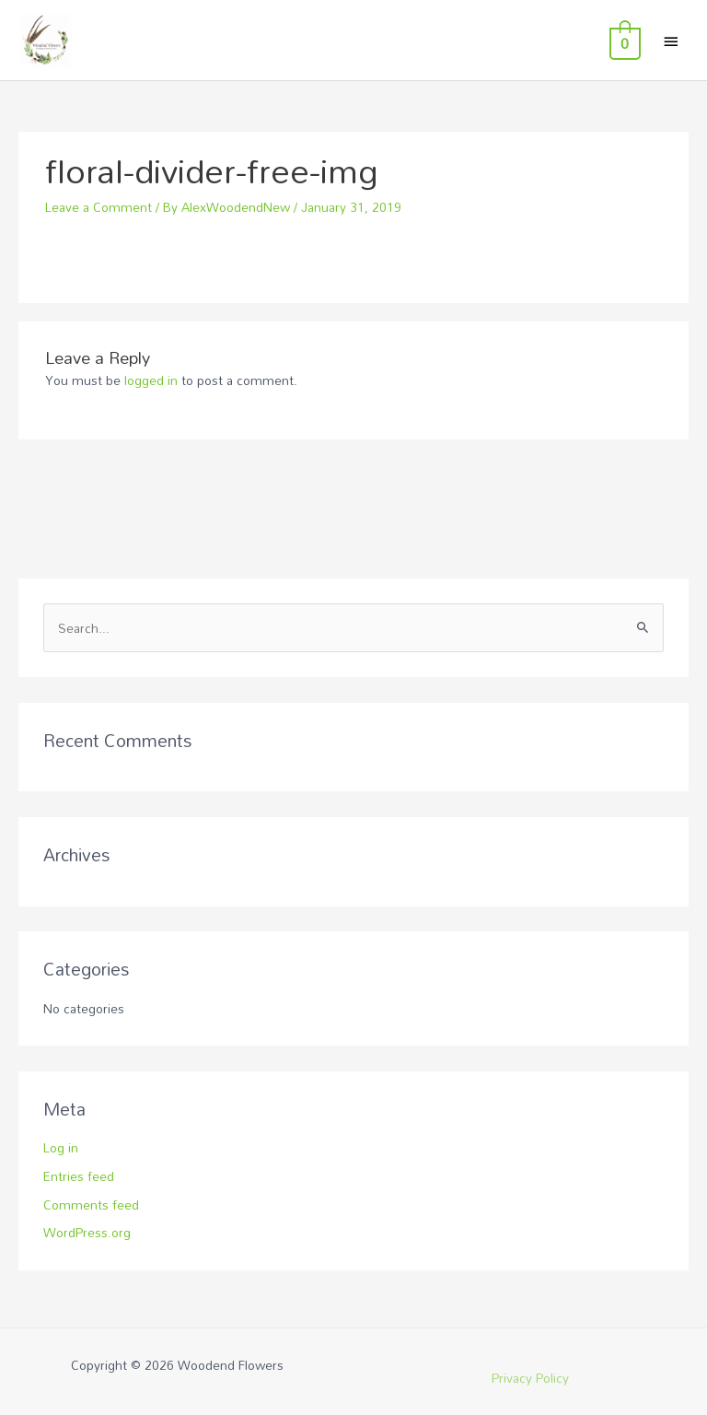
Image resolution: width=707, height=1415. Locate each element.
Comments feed (91, 1204)
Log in (60, 1147)
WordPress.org (87, 1232)
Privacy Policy (530, 1377)
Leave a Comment (98, 206)
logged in (151, 380)
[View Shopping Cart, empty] (623, 40)
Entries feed (78, 1176)
